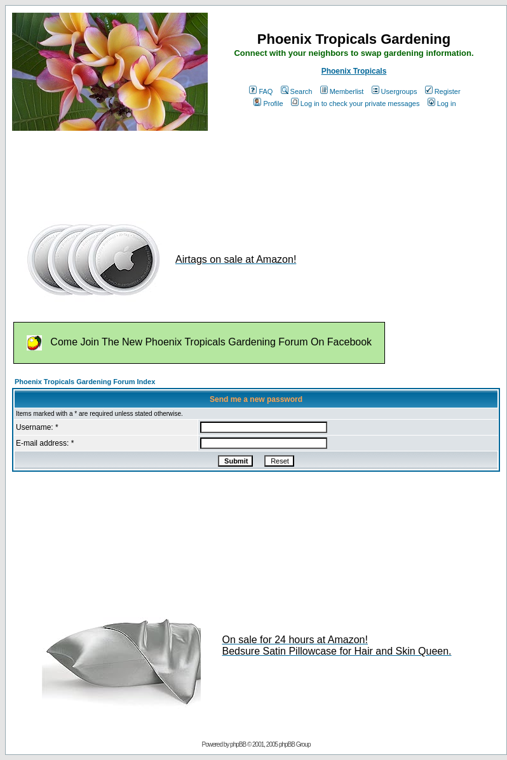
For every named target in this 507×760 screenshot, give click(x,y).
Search (297, 91)
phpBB (238, 744)
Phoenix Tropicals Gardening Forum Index (85, 381)
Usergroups (394, 91)
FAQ (261, 91)
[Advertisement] (243, 170)
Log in (442, 103)
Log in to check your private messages (355, 103)
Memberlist (342, 91)
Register (443, 91)
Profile (268, 103)
